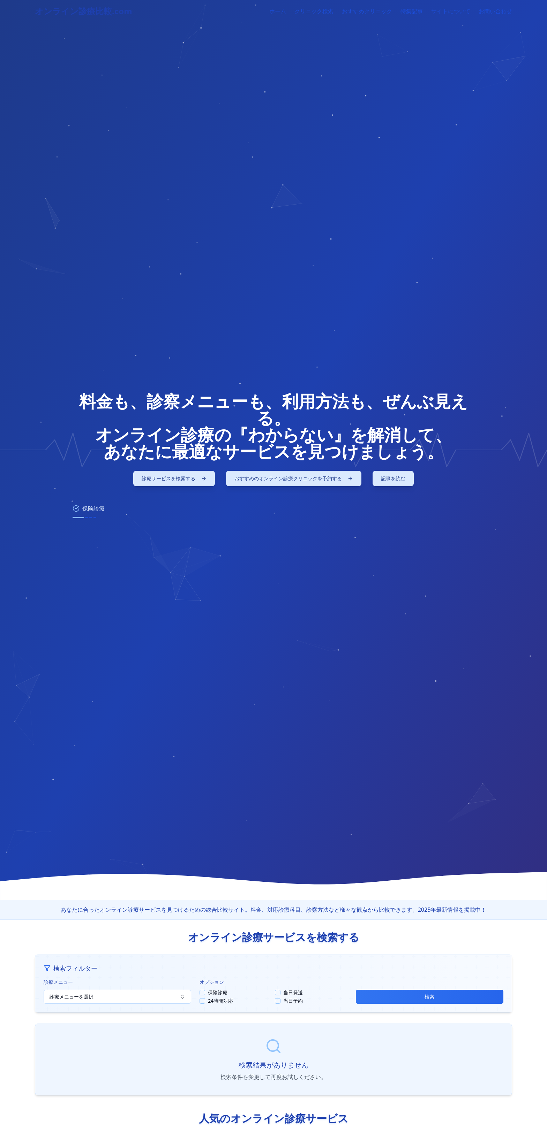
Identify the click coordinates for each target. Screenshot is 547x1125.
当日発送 (293, 992)
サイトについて (450, 11)
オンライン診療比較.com (83, 11)
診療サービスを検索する (174, 478)
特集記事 (411, 11)
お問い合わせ (495, 11)
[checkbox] (202, 992)
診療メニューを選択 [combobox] (117, 996)
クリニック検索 (314, 11)
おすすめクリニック (367, 11)
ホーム (277, 11)
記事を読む (393, 478)
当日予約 (293, 1000)
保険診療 (217, 992)
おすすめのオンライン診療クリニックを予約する (293, 478)
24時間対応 (220, 1000)
